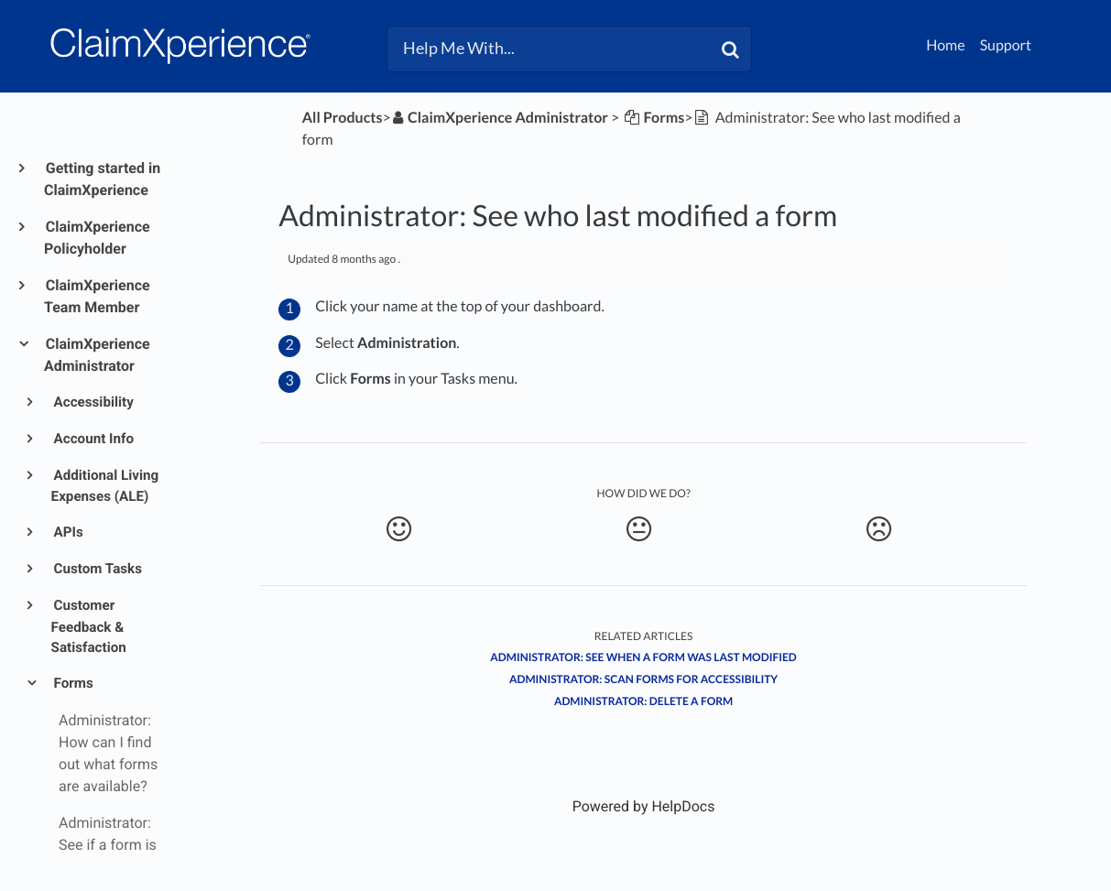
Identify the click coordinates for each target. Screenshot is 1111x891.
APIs (67, 532)
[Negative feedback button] (878, 529)
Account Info (92, 438)
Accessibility (92, 402)
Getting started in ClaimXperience (102, 179)
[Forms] (653, 117)
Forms (72, 683)
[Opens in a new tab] (643, 806)
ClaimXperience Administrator (97, 355)
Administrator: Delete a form (643, 701)
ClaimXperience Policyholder (97, 237)
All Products (342, 117)
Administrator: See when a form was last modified (643, 657)
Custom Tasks (96, 568)
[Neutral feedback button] (638, 529)
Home (945, 45)
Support (1005, 45)
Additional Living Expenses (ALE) (105, 486)
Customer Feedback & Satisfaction (88, 627)
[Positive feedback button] (398, 529)
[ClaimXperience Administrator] (499, 117)
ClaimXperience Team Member (97, 296)
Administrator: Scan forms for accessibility (643, 679)
